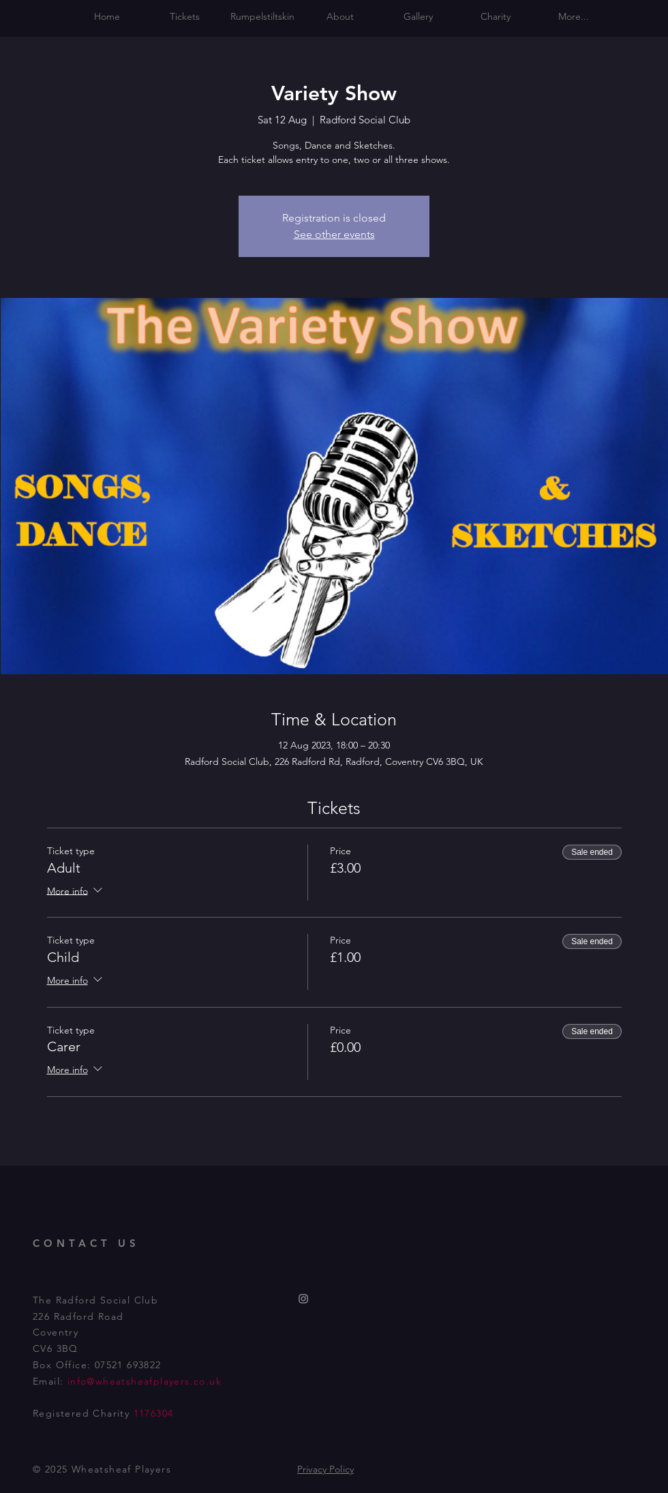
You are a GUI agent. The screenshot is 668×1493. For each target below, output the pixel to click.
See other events (334, 234)
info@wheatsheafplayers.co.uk (144, 1381)
